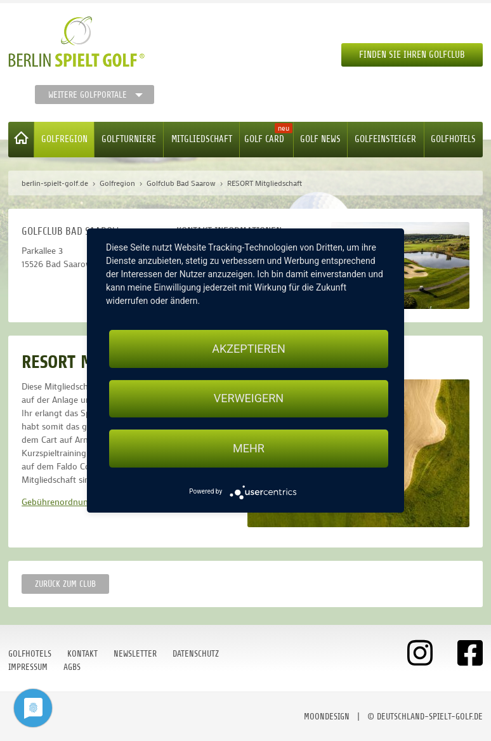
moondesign (327, 716)
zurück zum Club (65, 584)
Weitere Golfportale (87, 95)
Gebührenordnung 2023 (68, 501)
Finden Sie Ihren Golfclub (412, 54)
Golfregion (64, 139)
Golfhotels (453, 139)
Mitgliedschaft (201, 139)
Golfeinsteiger (385, 139)
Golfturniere (128, 139)
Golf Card (264, 139)
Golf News (320, 139)
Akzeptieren (248, 348)
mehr (249, 448)
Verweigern (249, 398)
